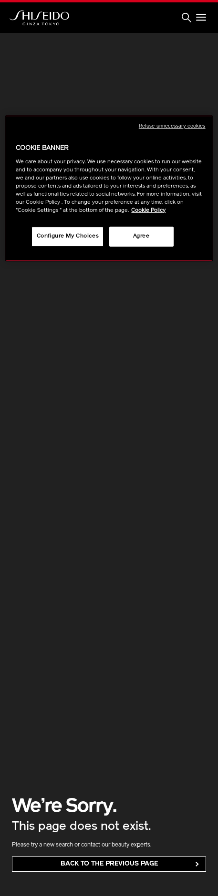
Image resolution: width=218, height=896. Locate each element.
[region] (108, 188)
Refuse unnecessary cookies (172, 126)
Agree (141, 236)
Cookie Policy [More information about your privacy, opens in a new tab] (148, 210)
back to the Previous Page (109, 863)
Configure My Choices (67, 236)
